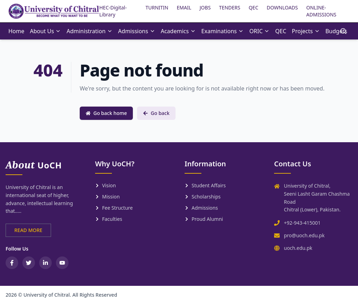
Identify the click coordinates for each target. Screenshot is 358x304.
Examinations (222, 31)
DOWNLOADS (282, 7)
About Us (45, 31)
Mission (107, 196)
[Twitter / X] (28, 262)
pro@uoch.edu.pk (304, 235)
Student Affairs (205, 185)
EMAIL (184, 7)
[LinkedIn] (45, 262)
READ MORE (28, 230)
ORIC (259, 31)
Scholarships (203, 196)
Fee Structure (114, 207)
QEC (253, 7)
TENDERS (230, 7)
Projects (306, 31)
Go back (156, 113)
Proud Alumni (204, 219)
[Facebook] (12, 262)
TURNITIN (156, 7)
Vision (105, 185)
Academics (178, 31)
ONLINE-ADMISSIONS (321, 11)
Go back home (106, 113)
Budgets (336, 31)
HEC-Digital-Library (113, 11)
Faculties (108, 219)
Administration (89, 31)
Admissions (136, 31)
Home (16, 31)
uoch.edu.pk (298, 248)
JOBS (205, 7)
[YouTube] (62, 262)
